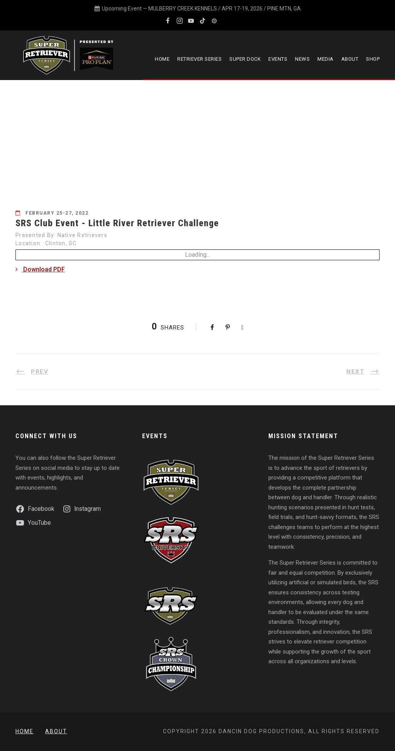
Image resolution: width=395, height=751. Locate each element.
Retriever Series (199, 59)
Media (325, 59)
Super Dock (245, 59)
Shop (373, 59)
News (302, 59)
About (350, 59)
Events (277, 59)
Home (162, 59)
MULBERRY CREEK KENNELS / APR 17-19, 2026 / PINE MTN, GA (224, 8)
